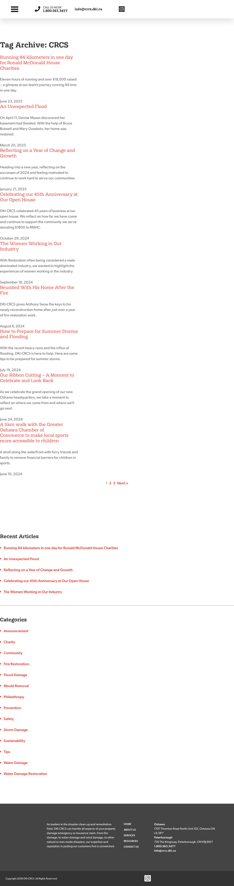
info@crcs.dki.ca (88, 9)
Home (127, 823)
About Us (130, 829)
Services (129, 835)
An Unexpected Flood (23, 106)
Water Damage (16, 762)
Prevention (12, 707)
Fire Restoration (16, 663)
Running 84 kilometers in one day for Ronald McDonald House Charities (36, 62)
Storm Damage (16, 729)
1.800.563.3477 (55, 9)
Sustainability (14, 740)
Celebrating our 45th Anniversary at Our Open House (39, 197)
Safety (9, 718)
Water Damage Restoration (25, 773)
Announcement (16, 630)
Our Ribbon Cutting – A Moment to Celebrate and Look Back (37, 378)
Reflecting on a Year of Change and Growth (37, 153)
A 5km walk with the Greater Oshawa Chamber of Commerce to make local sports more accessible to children (34, 432)
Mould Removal (16, 685)
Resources (131, 840)
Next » (122, 483)
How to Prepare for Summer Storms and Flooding (39, 334)
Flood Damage (15, 674)
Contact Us (131, 846)
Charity (9, 641)
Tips (7, 751)
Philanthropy (14, 696)
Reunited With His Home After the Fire (37, 290)
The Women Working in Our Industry (31, 246)
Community (13, 652)
